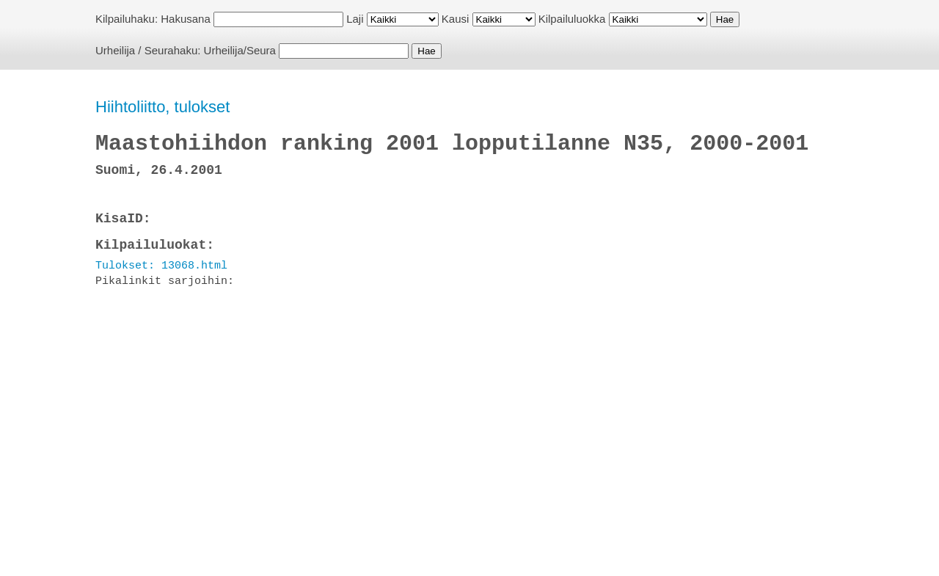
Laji (354, 18)
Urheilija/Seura (240, 50)
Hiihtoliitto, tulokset (162, 107)
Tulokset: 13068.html (161, 265)
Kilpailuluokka (572, 18)
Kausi (456, 18)
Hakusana (186, 18)
